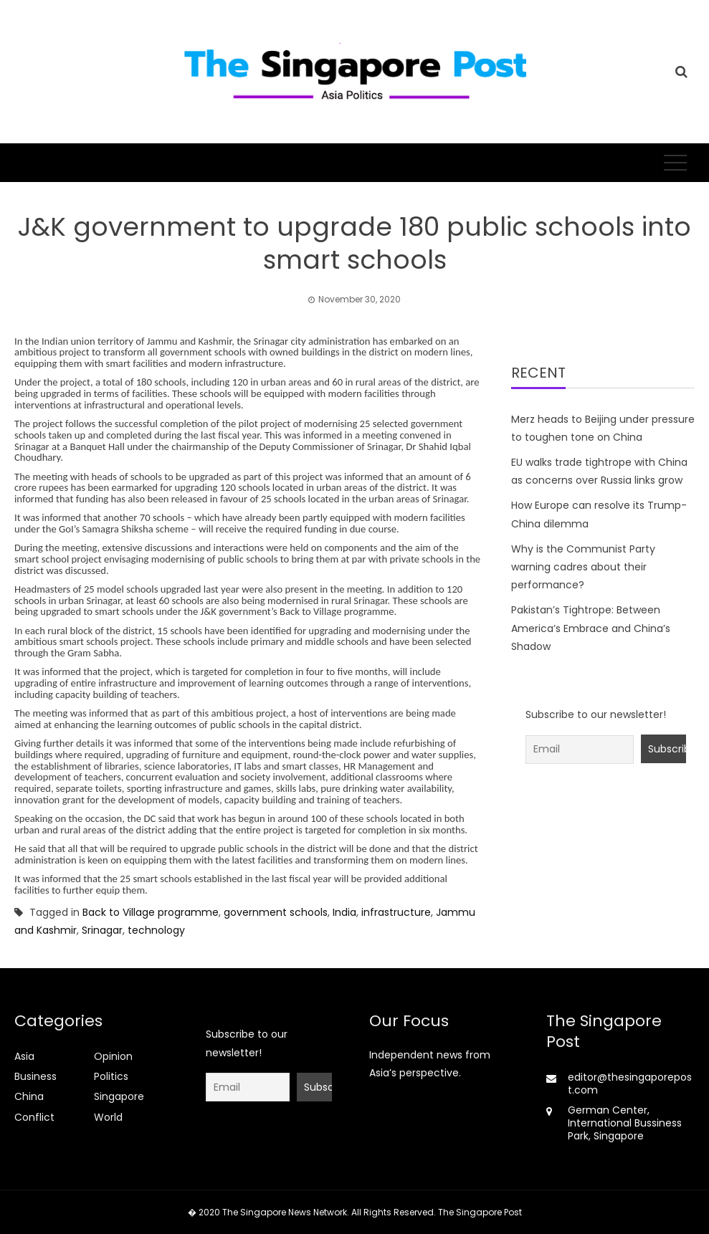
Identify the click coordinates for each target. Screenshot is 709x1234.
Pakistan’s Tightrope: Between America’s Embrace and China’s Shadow (590, 628)
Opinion (113, 1056)
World (108, 1117)
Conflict (34, 1117)
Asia (24, 1056)
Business (35, 1076)
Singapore (119, 1096)
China (29, 1096)
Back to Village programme (150, 912)
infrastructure (396, 912)
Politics (111, 1076)
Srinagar (102, 930)
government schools (276, 912)
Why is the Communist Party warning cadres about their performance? (583, 567)
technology (156, 930)
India (344, 912)
